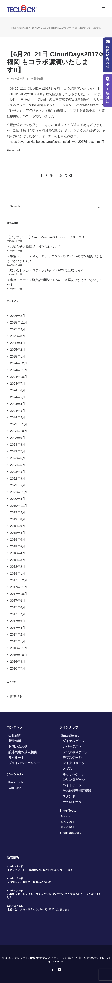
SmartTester (68, 810)
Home (13, 27)
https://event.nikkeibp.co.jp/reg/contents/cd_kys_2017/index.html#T (57, 141)
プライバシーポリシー (24, 763)
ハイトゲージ (72, 785)
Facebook (14, 150)
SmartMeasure (70, 833)
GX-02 (65, 816)
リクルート (16, 757)
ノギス (67, 768)
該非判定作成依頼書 (22, 752)
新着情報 (23, 27)
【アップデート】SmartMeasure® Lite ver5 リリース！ (40, 870)
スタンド (69, 796)
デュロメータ (72, 802)
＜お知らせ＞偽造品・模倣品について (29, 882)
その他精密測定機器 (77, 791)
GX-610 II (68, 827)
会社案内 (14, 735)
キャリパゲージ (74, 774)
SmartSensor (71, 735)
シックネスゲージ (75, 752)
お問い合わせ (17, 746)
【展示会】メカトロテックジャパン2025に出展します (38, 909)
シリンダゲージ (74, 780)
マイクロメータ (74, 763)
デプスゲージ (72, 757)
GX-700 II (68, 822)
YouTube (14, 788)
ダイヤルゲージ (74, 741)
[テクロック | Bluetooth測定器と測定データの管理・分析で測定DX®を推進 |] (22, 8)
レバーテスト (72, 746)
